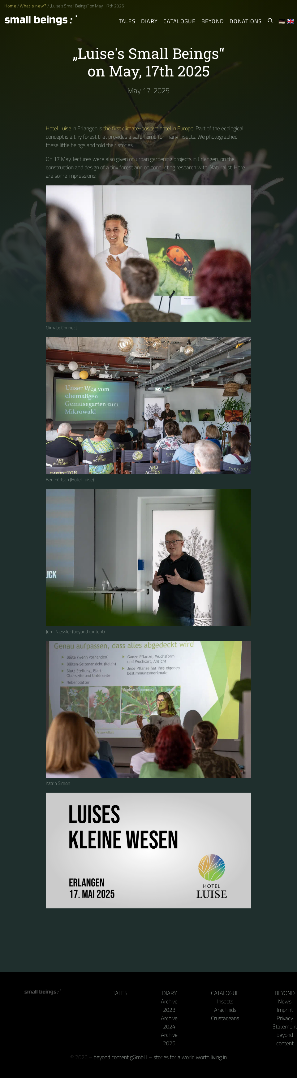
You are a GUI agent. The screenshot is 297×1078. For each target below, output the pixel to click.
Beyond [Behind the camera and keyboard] (212, 21)
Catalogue (225, 993)
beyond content (285, 1039)
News (284, 1001)
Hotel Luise (58, 128)
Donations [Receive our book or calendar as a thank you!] (246, 21)
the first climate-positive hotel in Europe (148, 128)
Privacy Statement (285, 1022)
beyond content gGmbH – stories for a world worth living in (160, 1057)
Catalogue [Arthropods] (179, 21)
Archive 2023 (169, 1005)
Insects (225, 1001)
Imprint (285, 1010)
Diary (169, 993)
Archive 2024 (169, 1022)
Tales (127, 21)
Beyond (285, 993)
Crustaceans (225, 1018)
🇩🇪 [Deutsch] (282, 21)
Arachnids (225, 1010)
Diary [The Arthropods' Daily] (149, 21)
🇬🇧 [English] (290, 21)
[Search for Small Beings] (270, 21)
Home (10, 5)
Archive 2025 (169, 1039)
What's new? (33, 5)
